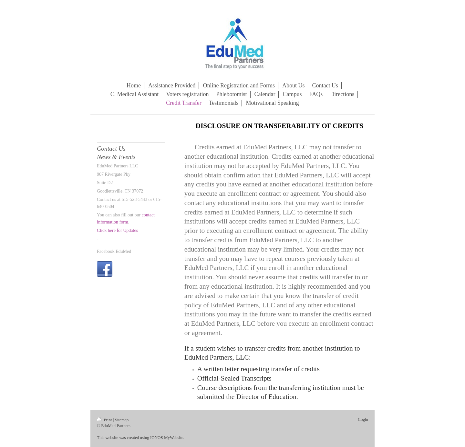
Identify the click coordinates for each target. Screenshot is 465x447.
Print (105, 419)
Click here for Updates (117, 230)
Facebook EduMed (114, 251)
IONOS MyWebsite (166, 437)
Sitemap (122, 419)
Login (363, 419)
